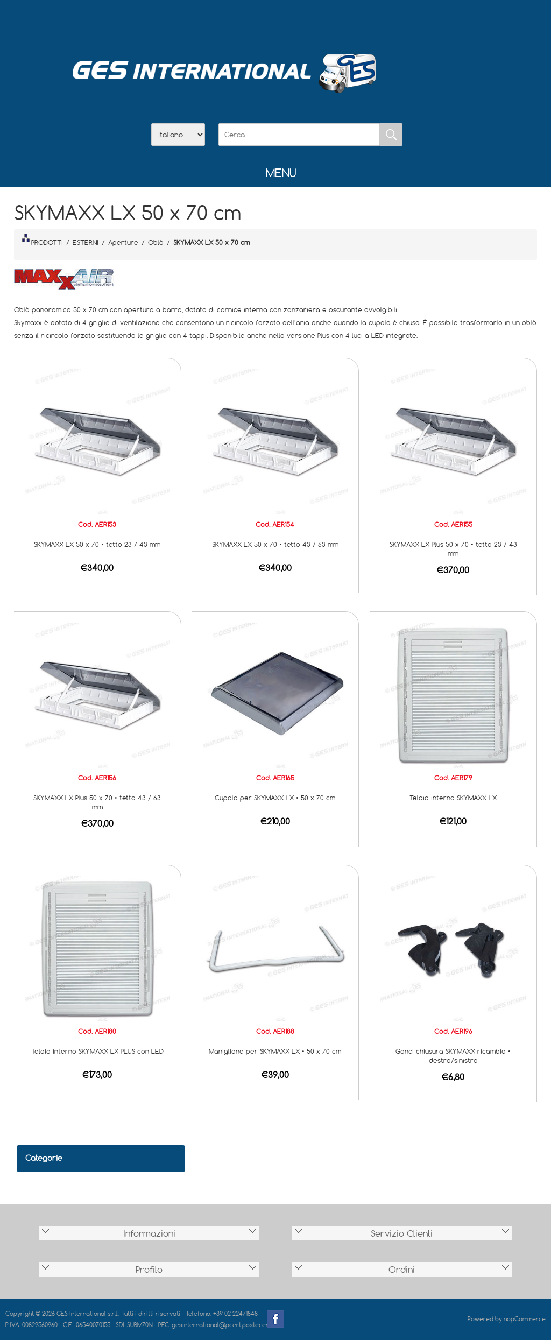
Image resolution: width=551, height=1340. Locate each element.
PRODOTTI (42, 240)
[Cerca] (299, 134)
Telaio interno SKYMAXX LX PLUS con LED (97, 1051)
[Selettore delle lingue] (178, 134)
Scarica (275, 22)
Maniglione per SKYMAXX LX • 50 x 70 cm (275, 1051)
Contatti (303, 22)
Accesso (331, 22)
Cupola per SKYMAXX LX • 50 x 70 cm (275, 797)
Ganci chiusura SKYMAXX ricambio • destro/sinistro (453, 1055)
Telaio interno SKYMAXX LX (453, 797)
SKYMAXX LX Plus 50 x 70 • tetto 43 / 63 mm (97, 802)
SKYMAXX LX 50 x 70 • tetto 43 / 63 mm (275, 544)
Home (219, 22)
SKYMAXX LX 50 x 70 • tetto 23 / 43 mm (97, 544)
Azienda (247, 22)
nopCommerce (525, 1319)
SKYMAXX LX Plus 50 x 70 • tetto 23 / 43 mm (453, 549)
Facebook (275, 1319)
